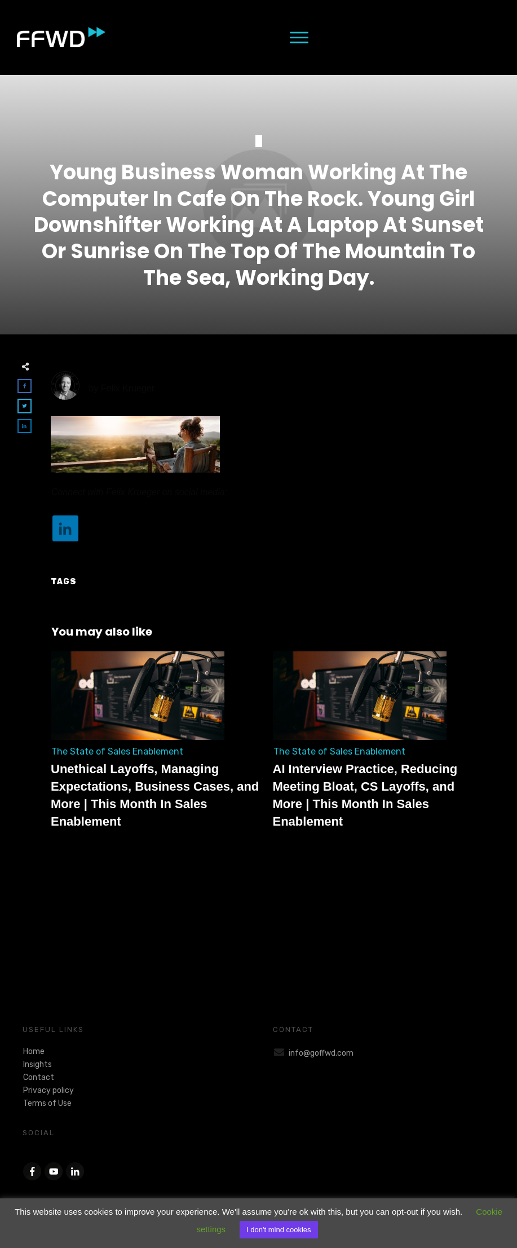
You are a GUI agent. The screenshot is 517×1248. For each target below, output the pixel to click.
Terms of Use (47, 1103)
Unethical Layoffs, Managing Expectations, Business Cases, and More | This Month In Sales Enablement (156, 746)
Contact (38, 1077)
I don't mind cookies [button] (278, 1229)
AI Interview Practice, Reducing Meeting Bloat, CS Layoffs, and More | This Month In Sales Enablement (378, 746)
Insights (37, 1064)
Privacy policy (48, 1090)
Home (34, 1051)
